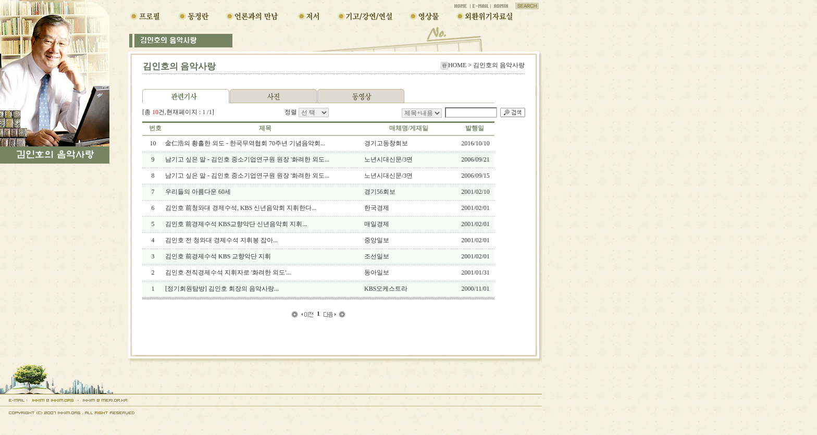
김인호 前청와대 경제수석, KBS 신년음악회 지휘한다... (240, 208)
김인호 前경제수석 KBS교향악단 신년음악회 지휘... (236, 224)
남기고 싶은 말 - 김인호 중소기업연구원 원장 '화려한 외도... (247, 159)
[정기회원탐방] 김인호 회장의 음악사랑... (222, 288)
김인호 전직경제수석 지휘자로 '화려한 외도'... (228, 272)
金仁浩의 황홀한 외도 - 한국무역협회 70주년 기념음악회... (245, 143)
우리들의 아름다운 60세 (198, 191)
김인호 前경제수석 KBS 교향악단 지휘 (218, 256)
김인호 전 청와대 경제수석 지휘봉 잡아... (221, 240)
